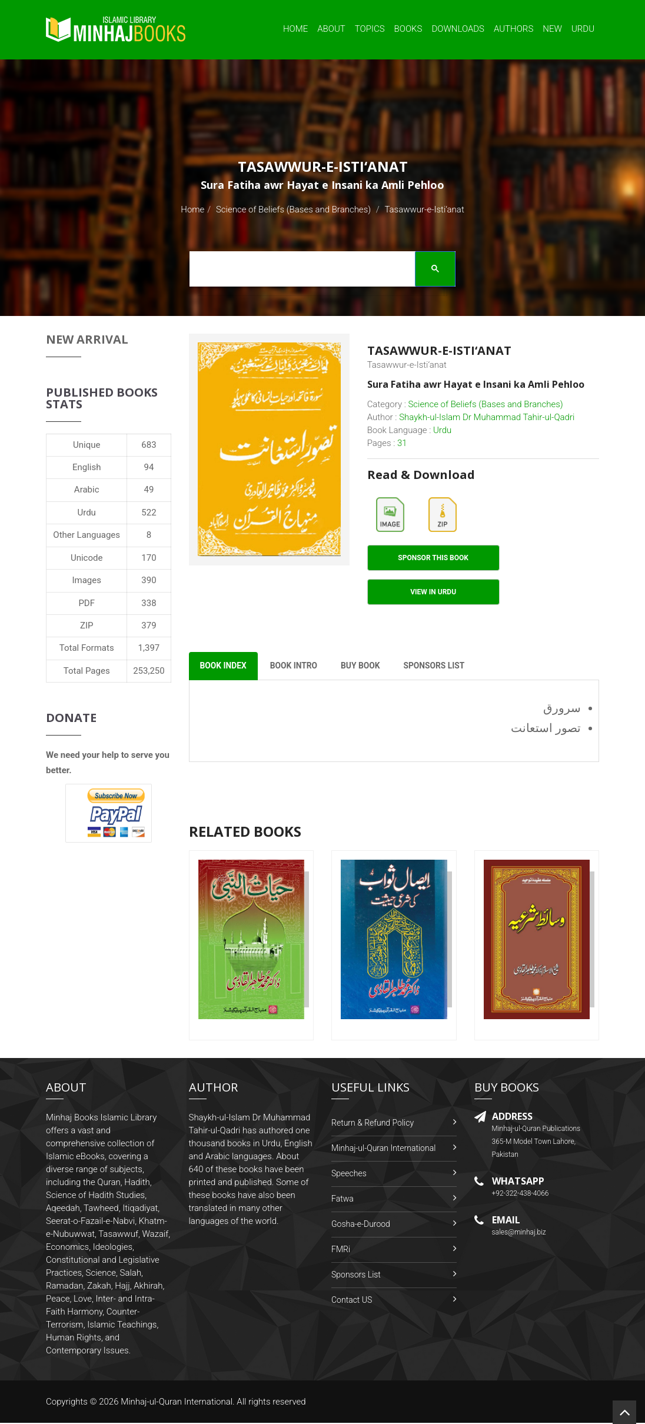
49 (149, 489)
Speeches (349, 1174)
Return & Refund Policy (372, 1124)
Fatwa (342, 1200)
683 (148, 445)
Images (86, 580)
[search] (319, 270)
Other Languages (86, 535)
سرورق (562, 710)
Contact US (351, 1301)
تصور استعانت (546, 730)
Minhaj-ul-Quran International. (178, 1403)
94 (149, 467)
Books (408, 29)
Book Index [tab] (224, 667)
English (86, 467)
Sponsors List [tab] (440, 667)
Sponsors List (356, 1275)
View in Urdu (433, 592)
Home (295, 29)
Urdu (582, 29)
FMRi (340, 1250)
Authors (513, 29)
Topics (370, 29)
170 (148, 558)
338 (148, 603)
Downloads (457, 29)
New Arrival (87, 339)
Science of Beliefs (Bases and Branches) (293, 209)
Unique (86, 445)
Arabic (86, 489)
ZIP (87, 625)
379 (148, 625)
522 (148, 512)
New (552, 29)
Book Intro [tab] (296, 667)
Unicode (86, 558)
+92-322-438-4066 (520, 1195)
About (331, 29)
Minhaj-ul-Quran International (383, 1149)
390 (148, 580)
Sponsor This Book (433, 558)
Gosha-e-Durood (360, 1225)
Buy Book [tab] (365, 667)
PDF (86, 603)
